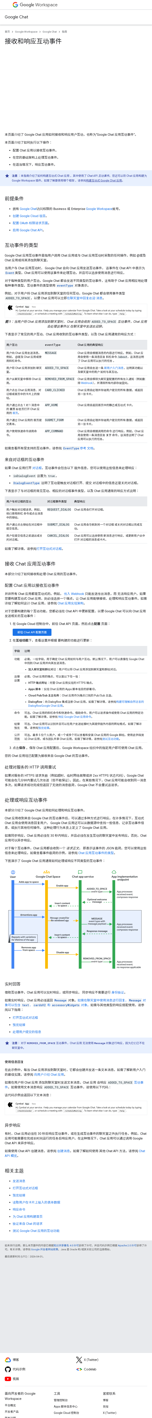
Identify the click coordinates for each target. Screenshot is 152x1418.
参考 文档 (78, 448)
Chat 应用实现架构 (71, 603)
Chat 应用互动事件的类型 (96, 853)
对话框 (37, 468)
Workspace (39, 5)
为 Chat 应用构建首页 (28, 1217)
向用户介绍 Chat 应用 (49, 1074)
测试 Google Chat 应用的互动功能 (36, 1231)
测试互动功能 (110, 739)
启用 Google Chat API (28, 230)
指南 (64, 31)
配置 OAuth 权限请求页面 (30, 223)
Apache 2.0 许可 (127, 1245)
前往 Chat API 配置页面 (32, 632)
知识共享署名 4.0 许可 (66, 1245)
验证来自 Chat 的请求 (28, 1224)
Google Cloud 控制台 (66, 1412)
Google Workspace (26, 31)
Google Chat (16, 17)
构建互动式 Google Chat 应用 (104, 180)
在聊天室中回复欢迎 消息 (85, 298)
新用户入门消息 (114, 368)
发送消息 (19, 1181)
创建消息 (63, 1151)
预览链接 (43, 727)
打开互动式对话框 (49, 549)
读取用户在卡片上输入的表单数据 (36, 1202)
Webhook (87, 383)
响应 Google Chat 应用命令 (74, 716)
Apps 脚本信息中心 (66, 1406)
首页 (7, 31)
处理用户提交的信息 (27, 1032)
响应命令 (19, 1209)
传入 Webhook (74, 594)
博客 (105, 1400)
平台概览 (10, 1405)
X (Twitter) (109, 1412)
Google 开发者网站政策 (44, 1249)
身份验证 (117, 992)
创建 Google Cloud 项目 (29, 216)
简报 (105, 1406)
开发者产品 (12, 1411)
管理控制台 (61, 1400)
